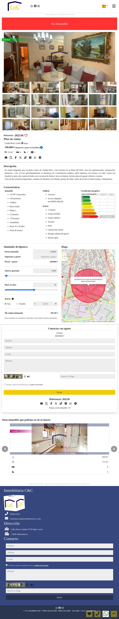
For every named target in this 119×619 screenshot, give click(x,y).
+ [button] (65, 253)
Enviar (59, 392)
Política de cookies (64, 611)
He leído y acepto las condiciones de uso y (24, 384)
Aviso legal (76, 611)
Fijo (8, 304)
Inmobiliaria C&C (35, 611)
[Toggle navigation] (114, 6)
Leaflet (93, 321)
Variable (22, 304)
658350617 (59, 336)
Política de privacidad (49, 611)
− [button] (65, 256)
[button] (5, 449)
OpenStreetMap (102, 321)
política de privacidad (36, 384)
